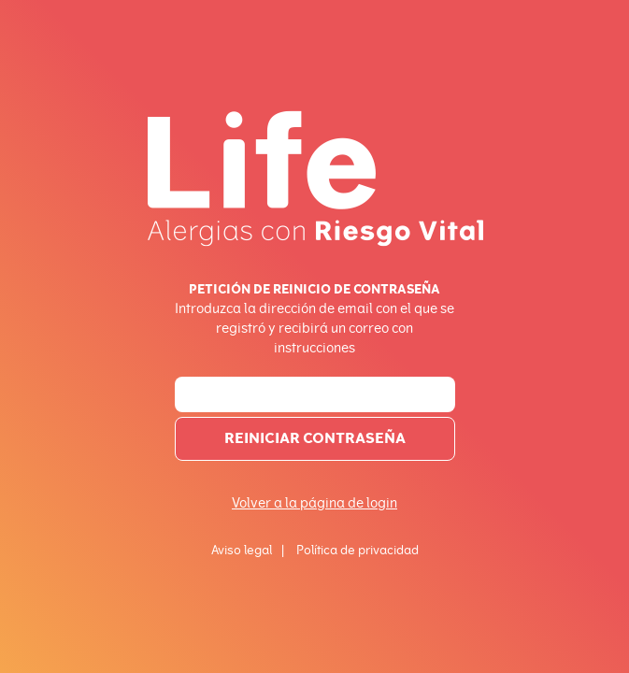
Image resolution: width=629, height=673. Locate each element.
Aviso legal (241, 550)
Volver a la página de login (314, 503)
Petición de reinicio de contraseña (314, 288)
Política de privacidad (357, 550)
